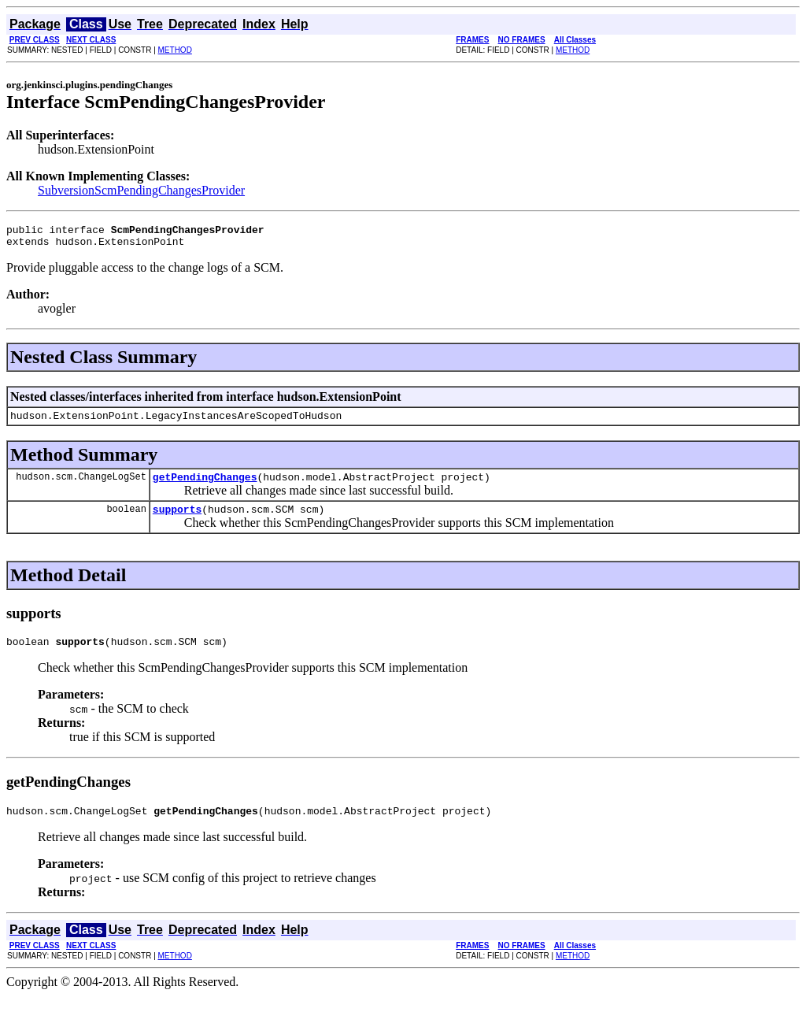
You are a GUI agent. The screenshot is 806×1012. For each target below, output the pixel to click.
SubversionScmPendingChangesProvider (141, 190)
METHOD (175, 50)
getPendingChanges (205, 486)
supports (177, 520)
